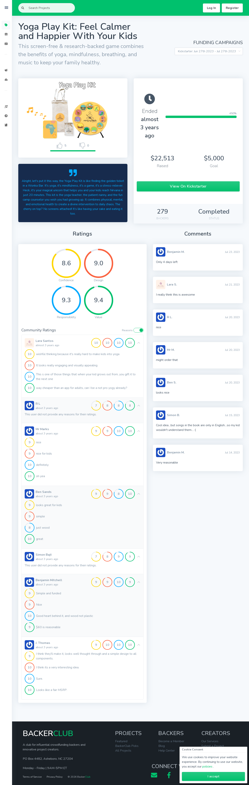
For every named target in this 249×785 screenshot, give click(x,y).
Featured (121, 741)
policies (207, 766)
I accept (213, 776)
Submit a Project (212, 746)
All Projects (123, 750)
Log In (211, 8)
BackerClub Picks (127, 746)
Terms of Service (32, 777)
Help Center (166, 750)
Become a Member (171, 741)
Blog (161, 746)
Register (232, 8)
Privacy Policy (55, 777)
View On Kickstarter (188, 186)
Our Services (209, 741)
